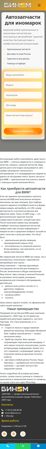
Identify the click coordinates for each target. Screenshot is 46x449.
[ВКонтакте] (4, 436)
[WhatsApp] (23, 446)
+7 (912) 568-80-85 (13, 412)
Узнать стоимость (23, 131)
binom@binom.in (13, 415)
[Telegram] (38, 446)
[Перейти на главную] (14, 391)
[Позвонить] (7, 446)
